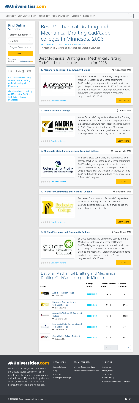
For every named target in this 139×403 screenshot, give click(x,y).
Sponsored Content (12, 60)
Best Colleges (48, 44)
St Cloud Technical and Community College (67, 232)
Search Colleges (59, 367)
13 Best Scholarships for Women (86, 371)
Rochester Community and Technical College (68, 191)
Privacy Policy (107, 371)
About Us (57, 374)
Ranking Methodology (62, 378)
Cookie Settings (108, 378)
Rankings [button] (43, 15)
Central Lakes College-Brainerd (66, 336)
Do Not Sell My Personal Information (116, 381)
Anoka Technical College (57, 110)
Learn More (123, 100)
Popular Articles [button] (60, 15)
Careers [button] (75, 15)
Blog (55, 371)
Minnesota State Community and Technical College (71, 150)
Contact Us (106, 367)
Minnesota (79, 44)
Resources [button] (88, 15)
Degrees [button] (9, 15)
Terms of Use (107, 374)
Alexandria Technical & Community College (67, 69)
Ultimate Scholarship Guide (84, 367)
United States (64, 44)
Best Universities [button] (26, 15)
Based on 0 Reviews (58, 101)
